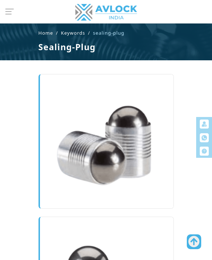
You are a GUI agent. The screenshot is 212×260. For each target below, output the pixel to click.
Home (46, 33)
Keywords (73, 33)
